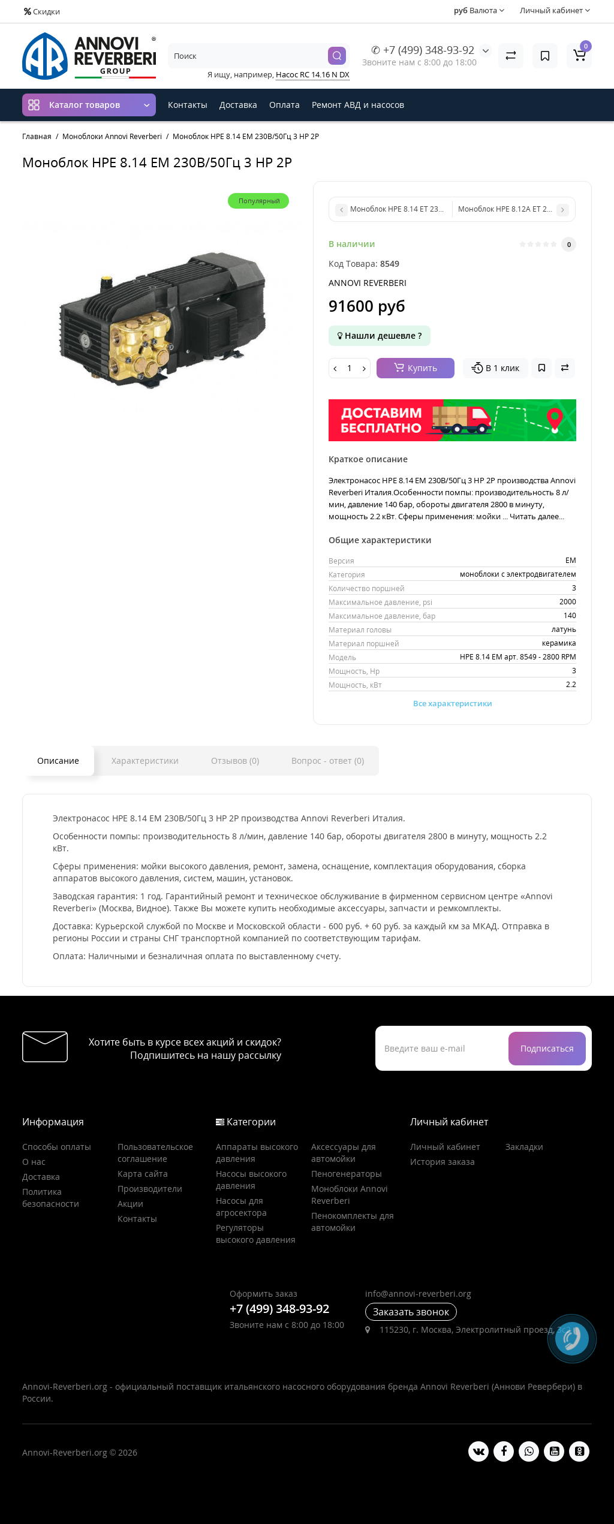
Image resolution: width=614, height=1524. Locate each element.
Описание (58, 760)
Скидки (42, 11)
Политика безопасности (50, 1197)
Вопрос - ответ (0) (327, 760)
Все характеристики (452, 703)
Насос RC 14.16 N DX (313, 74)
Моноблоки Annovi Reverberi (349, 1194)
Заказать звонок (411, 1311)
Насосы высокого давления (251, 1179)
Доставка (238, 104)
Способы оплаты (56, 1146)
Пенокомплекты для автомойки (352, 1221)
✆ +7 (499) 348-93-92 (422, 50)
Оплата (284, 104)
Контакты (187, 104)
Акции (130, 1203)
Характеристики (145, 760)
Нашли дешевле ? (380, 335)
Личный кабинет (445, 1146)
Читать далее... (537, 516)
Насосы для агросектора (241, 1206)
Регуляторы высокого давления (256, 1233)
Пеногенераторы (346, 1173)
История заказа (442, 1161)
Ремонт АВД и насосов (358, 104)
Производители (150, 1188)
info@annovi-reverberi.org (418, 1293)
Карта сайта (143, 1173)
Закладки (524, 1146)
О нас (34, 1161)
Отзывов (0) (235, 760)
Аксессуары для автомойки (343, 1152)
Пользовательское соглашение (155, 1152)
